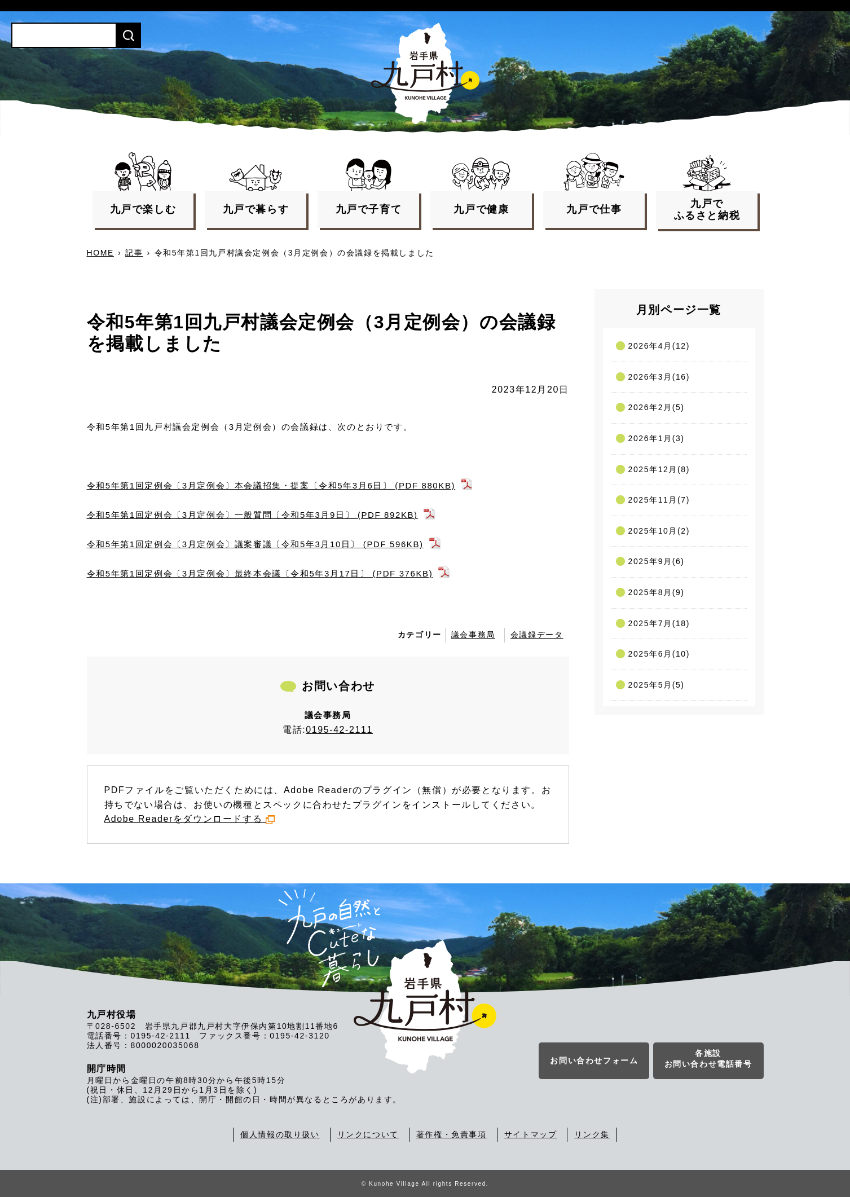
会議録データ (536, 634)
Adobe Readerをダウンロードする (189, 819)
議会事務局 (473, 634)
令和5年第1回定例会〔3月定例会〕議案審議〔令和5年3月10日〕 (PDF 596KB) (255, 544)
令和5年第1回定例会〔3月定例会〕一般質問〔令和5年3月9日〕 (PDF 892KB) (252, 515)
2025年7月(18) (659, 623)
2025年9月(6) (656, 561)
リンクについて (368, 1134)
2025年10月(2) (659, 530)
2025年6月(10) (659, 653)
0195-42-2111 (339, 729)
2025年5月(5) (656, 684)
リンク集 (591, 1134)
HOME (100, 252)
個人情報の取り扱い (279, 1134)
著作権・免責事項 (451, 1134)
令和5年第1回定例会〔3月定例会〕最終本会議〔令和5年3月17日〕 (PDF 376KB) (260, 573)
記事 (134, 252)
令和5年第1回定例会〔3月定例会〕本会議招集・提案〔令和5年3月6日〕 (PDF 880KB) (271, 485)
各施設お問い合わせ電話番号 (708, 1059)
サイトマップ (530, 1134)
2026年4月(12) (659, 345)
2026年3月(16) (659, 376)
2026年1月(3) (656, 438)
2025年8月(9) (656, 592)
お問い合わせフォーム (594, 1061)
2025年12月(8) (659, 469)
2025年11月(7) (659, 499)
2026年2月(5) (656, 407)
